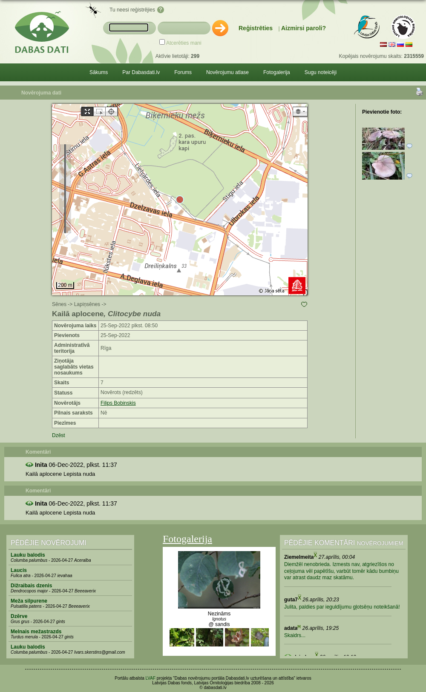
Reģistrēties (256, 28)
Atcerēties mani (183, 43)
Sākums (98, 72)
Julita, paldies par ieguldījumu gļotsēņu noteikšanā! (342, 607)
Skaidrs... (294, 635)
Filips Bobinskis (118, 403)
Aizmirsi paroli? (303, 28)
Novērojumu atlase (227, 72)
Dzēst (58, 435)
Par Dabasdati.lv (141, 72)
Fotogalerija (276, 72)
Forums (183, 72)
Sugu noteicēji (321, 72)
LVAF (151, 678)
